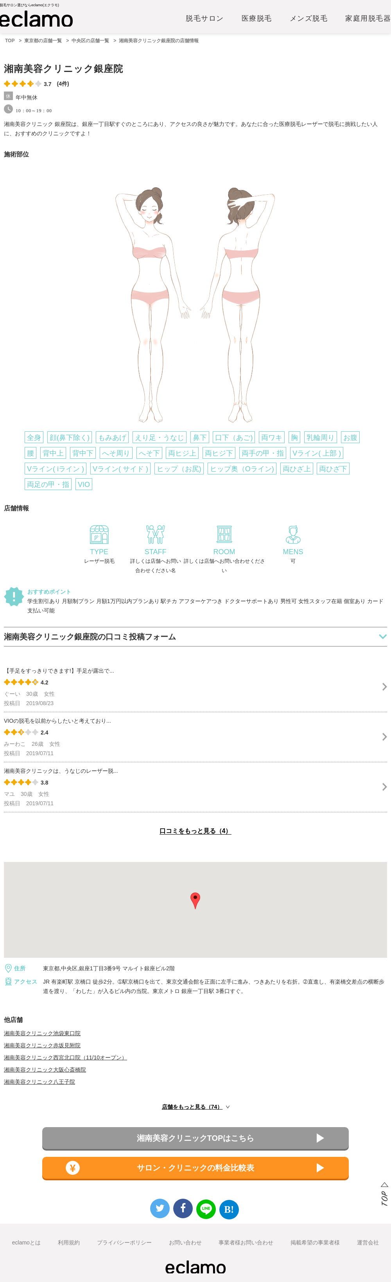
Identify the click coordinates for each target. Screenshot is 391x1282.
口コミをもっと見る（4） (196, 831)
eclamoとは (26, 1242)
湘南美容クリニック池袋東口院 (42, 1033)
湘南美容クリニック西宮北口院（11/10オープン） (65, 1057)
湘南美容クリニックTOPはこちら (196, 1138)
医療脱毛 (257, 18)
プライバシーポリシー (124, 1242)
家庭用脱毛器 (368, 18)
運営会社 (368, 1242)
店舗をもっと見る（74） (192, 1107)
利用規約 (69, 1242)
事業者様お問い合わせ (246, 1242)
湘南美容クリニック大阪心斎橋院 (45, 1070)
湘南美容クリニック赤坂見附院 (42, 1045)
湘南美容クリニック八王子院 (39, 1082)
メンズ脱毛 (309, 18)
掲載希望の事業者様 (315, 1242)
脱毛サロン (205, 18)
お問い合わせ (185, 1242)
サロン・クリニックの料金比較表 (195, 1167)
